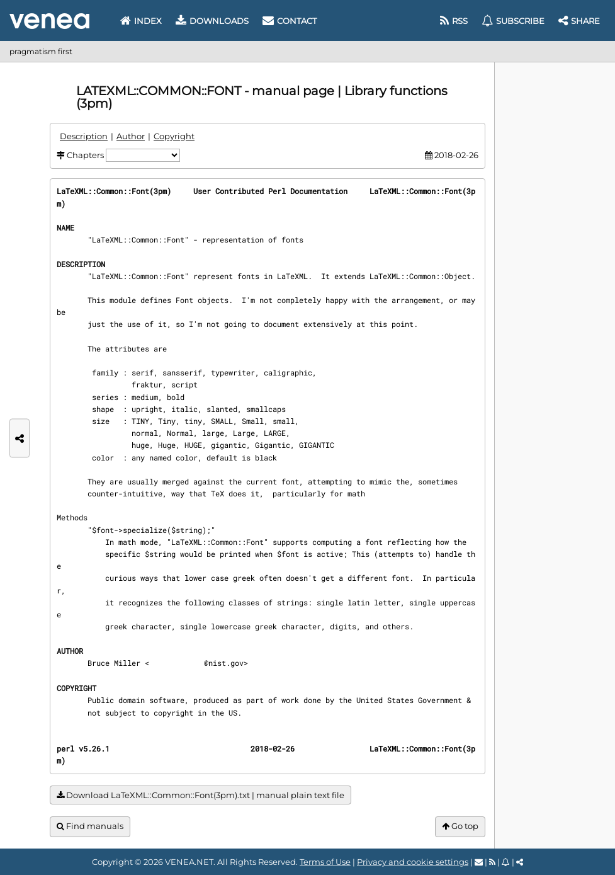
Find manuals (90, 826)
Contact (289, 20)
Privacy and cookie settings (412, 862)
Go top (460, 826)
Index (141, 20)
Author (130, 136)
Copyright (174, 136)
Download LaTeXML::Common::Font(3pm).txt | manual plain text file (200, 795)
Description (84, 136)
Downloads (212, 20)
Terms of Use (325, 862)
